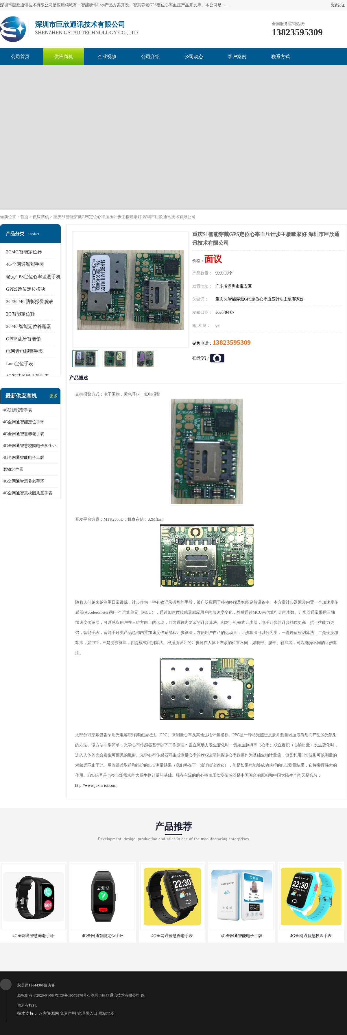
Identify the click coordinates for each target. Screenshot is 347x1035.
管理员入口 (87, 1013)
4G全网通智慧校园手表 (310, 936)
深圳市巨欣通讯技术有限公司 (115, 995)
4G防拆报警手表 (17, 410)
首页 (24, 217)
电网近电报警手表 (24, 351)
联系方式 (280, 56)
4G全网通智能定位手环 (23, 422)
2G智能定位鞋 (20, 313)
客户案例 (237, 56)
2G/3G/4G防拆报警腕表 (29, 301)
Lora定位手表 (19, 363)
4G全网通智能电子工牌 (23, 457)
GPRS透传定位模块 (25, 289)
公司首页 (20, 56)
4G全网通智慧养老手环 (23, 481)
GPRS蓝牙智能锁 (23, 338)
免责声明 (68, 1013)
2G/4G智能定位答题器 (28, 326)
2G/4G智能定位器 (24, 251)
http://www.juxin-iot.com (95, 785)
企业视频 (107, 56)
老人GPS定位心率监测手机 (33, 276)
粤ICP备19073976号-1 (72, 995)
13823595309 (232, 342)
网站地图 (106, 1013)
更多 (53, 396)
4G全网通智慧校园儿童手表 (27, 493)
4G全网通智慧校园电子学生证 (29, 446)
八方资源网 (49, 1013)
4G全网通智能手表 (25, 264)
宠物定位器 (13, 469)
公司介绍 (150, 56)
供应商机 (63, 56)
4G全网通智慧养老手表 (23, 434)
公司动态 (193, 56)
